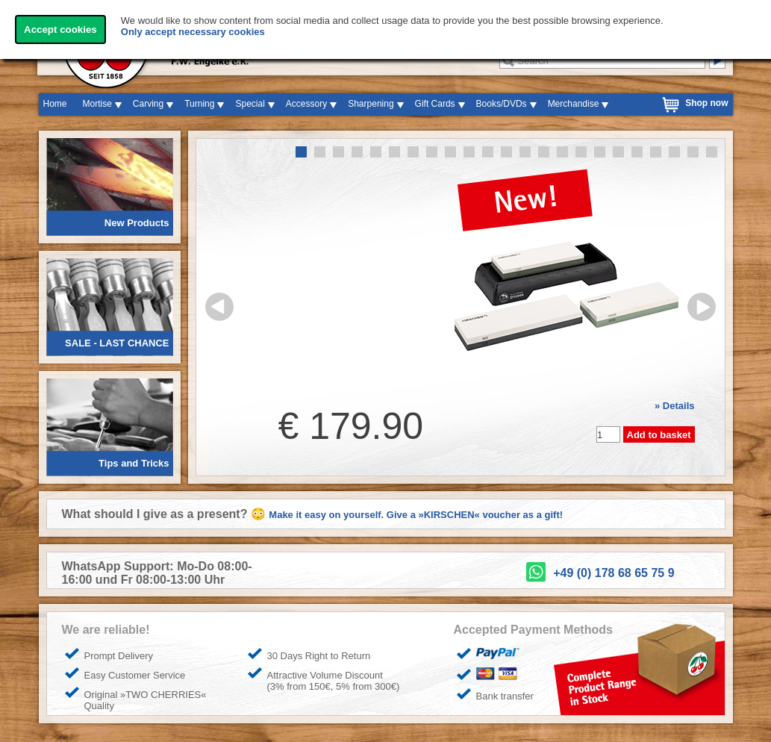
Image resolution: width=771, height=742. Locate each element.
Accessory (306, 104)
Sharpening (370, 104)
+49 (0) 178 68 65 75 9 (613, 573)
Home (55, 104)
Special (249, 104)
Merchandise (573, 104)
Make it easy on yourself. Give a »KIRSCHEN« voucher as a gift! (416, 514)
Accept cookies (60, 29)
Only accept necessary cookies (193, 31)
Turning (199, 104)
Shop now (706, 103)
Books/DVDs (501, 104)
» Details (674, 405)
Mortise (97, 104)
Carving (148, 104)
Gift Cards (435, 104)
